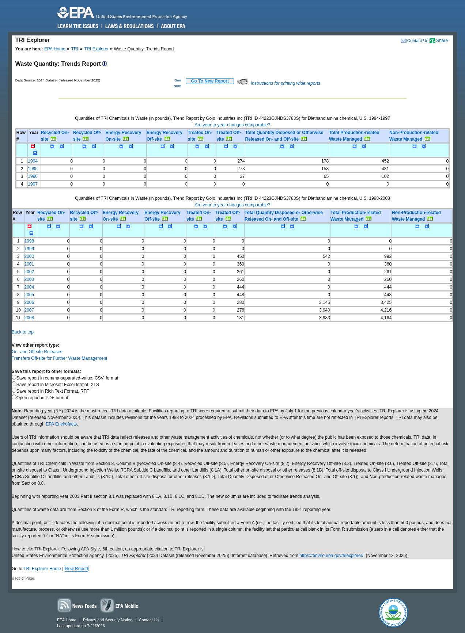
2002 (29, 271)
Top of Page (24, 578)
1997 (33, 184)
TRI (74, 49)
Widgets (119, 605)
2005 (29, 294)
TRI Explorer (96, 49)
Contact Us (417, 40)
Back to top (23, 332)
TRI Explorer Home (42, 568)
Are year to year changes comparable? (233, 124)
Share (442, 40)
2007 (29, 310)
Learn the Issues (78, 26)
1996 (33, 176)
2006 (29, 302)
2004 (29, 287)
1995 (33, 168)
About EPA (172, 26)
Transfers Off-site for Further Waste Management (59, 358)
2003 (29, 279)
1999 (29, 248)
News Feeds (77, 605)
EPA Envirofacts (61, 424)
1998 (29, 241)
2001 (29, 264)
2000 (29, 256)
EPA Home (54, 49)
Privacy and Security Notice (107, 620)
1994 (33, 161)
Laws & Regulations (128, 26)
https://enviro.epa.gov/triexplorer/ (331, 555)
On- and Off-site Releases (37, 351)
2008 (29, 317)
